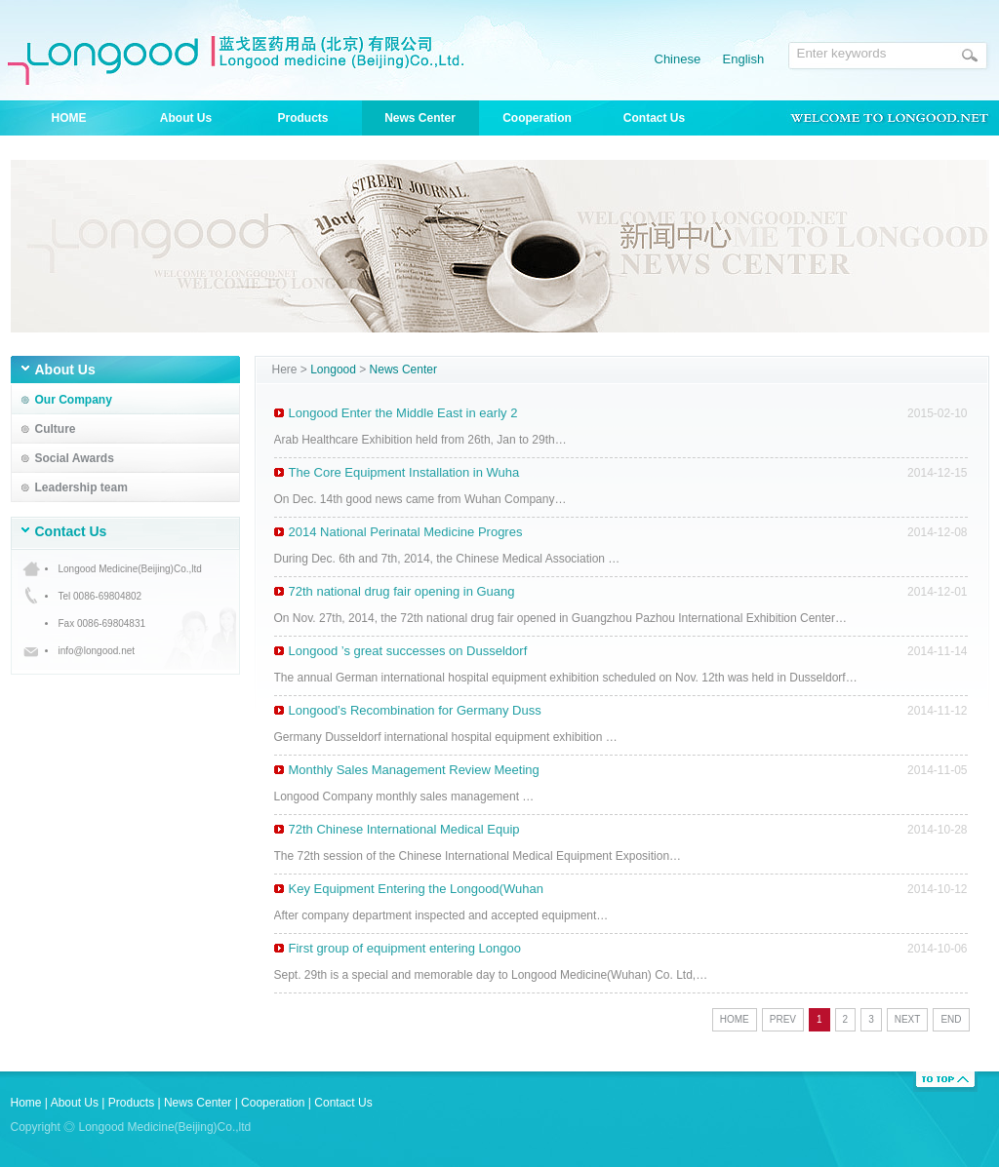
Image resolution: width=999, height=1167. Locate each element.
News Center (420, 118)
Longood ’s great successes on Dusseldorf (408, 650)
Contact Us (654, 118)
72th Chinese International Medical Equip (404, 829)
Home (26, 1102)
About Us (186, 118)
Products (302, 118)
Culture (55, 429)
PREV (783, 1019)
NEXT (908, 1019)
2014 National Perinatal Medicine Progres (406, 532)
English (744, 59)
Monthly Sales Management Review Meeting (414, 769)
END (950, 1019)
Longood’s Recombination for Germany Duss (415, 710)
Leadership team (81, 487)
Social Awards (74, 458)
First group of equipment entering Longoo (405, 948)
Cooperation (537, 118)
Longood (333, 369)
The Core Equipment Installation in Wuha (404, 472)
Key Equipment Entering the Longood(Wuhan (416, 888)
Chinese (678, 59)
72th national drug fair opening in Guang (402, 591)
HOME (69, 118)
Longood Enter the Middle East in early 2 (403, 413)
